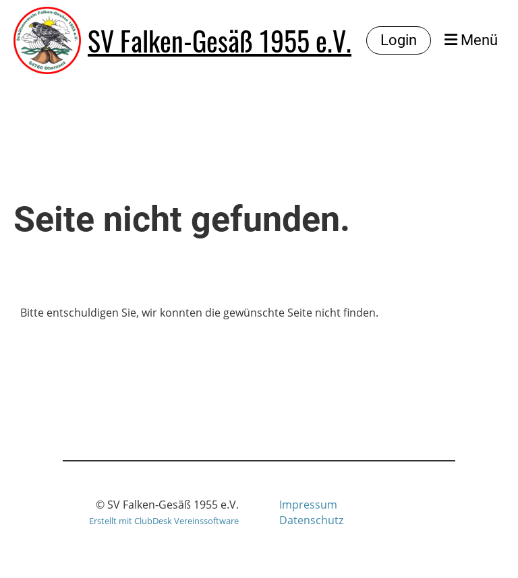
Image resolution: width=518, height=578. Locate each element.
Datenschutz (311, 520)
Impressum (308, 504)
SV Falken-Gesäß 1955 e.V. (219, 40)
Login (398, 40)
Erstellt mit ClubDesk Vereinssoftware (164, 521)
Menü (471, 40)
